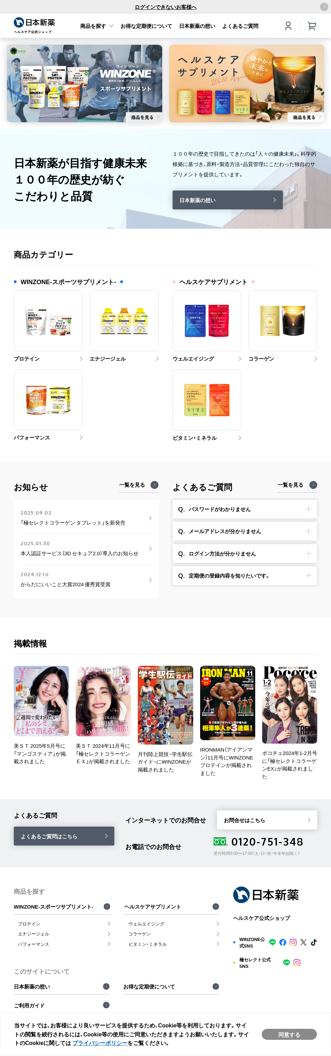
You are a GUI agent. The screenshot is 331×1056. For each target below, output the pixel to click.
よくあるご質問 (240, 26)
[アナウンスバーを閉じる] (324, 7)
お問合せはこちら (244, 820)
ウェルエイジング (146, 923)
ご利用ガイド (29, 1005)
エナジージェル (33, 933)
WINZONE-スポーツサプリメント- (53, 906)
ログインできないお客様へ (166, 7)
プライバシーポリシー (99, 1042)
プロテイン (29, 923)
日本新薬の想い (197, 26)
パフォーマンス (33, 944)
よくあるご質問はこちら (49, 836)
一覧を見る (132, 484)
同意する (289, 1034)
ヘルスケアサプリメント (152, 906)
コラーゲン (139, 933)
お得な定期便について (146, 26)
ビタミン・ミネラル (147, 944)
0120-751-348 (259, 841)
